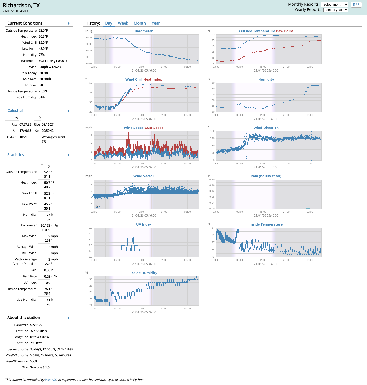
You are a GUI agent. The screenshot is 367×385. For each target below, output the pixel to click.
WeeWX (50, 379)
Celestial (15, 110)
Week (123, 23)
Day (108, 23)
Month (140, 23)
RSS (356, 4)
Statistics (15, 154)
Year (156, 23)
